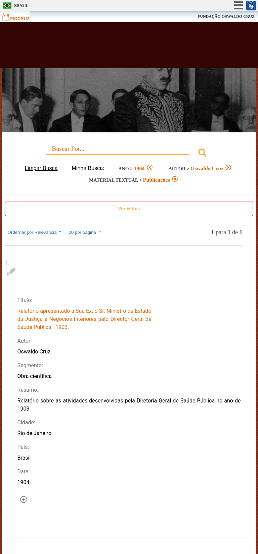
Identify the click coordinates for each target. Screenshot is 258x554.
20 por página (85, 232)
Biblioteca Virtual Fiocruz (112, 48)
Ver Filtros (129, 208)
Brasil (21, 5)
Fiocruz (20, 16)
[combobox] (129, 153)
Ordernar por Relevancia (35, 232)
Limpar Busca (41, 168)
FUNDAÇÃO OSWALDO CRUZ (226, 16)
